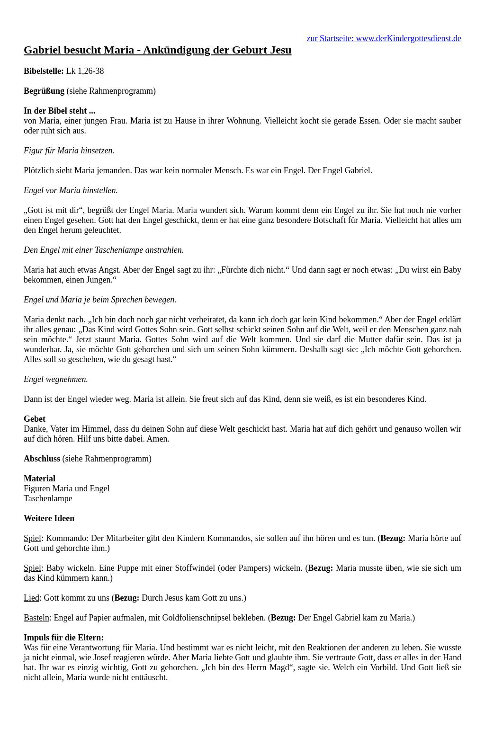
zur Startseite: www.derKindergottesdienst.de (384, 38)
